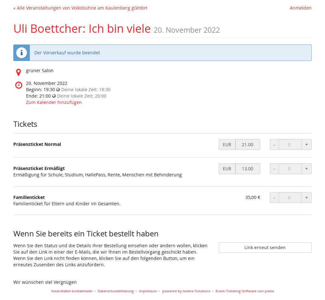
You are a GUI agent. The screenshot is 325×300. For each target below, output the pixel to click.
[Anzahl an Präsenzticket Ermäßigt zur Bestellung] (290, 168)
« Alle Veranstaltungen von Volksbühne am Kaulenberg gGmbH (80, 8)
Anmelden (301, 8)
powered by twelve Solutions (186, 291)
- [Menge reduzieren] (274, 144)
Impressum (148, 291)
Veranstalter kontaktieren (72, 291)
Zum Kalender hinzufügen (54, 102)
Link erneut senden (265, 247)
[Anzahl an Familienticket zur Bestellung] (290, 197)
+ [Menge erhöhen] (306, 144)
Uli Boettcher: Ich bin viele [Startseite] (82, 28)
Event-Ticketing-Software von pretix (245, 291)
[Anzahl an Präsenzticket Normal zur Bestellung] (290, 144)
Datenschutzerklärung (116, 291)
